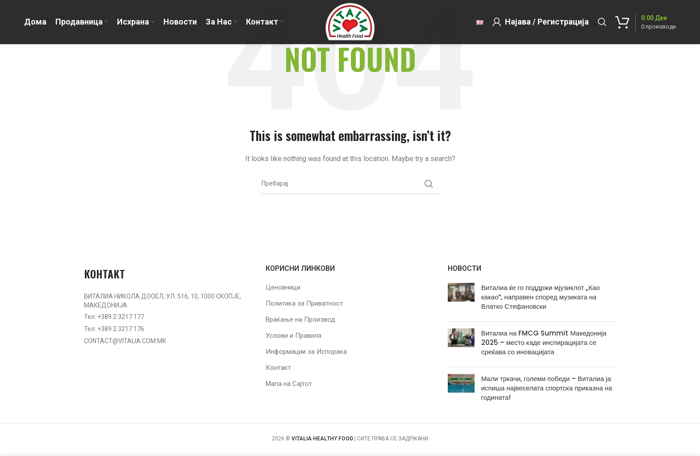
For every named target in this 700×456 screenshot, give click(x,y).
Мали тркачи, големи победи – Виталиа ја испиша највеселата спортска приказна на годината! (546, 388)
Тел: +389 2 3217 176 (114, 328)
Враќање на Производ (300, 319)
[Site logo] (349, 22)
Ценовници (283, 287)
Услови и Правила (293, 336)
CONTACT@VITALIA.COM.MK (125, 340)
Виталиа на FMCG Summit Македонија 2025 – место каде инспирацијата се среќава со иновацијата (544, 342)
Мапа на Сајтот (289, 384)
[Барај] (602, 22)
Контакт (278, 368)
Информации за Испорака (306, 352)
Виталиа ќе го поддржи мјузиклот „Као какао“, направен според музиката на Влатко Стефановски (540, 297)
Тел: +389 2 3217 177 (114, 316)
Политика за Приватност (304, 303)
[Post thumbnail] (461, 299)
